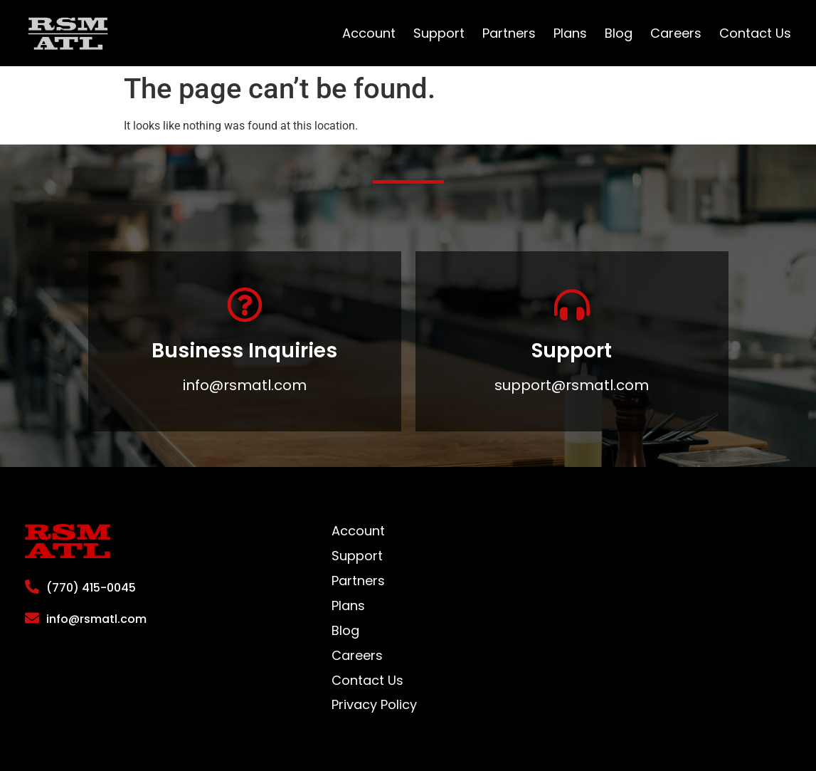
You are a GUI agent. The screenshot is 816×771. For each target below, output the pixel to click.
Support (439, 33)
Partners (509, 33)
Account (369, 33)
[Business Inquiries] (245, 304)
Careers (675, 33)
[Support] (572, 304)
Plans (570, 33)
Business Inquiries (244, 350)
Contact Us (755, 33)
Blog (618, 33)
